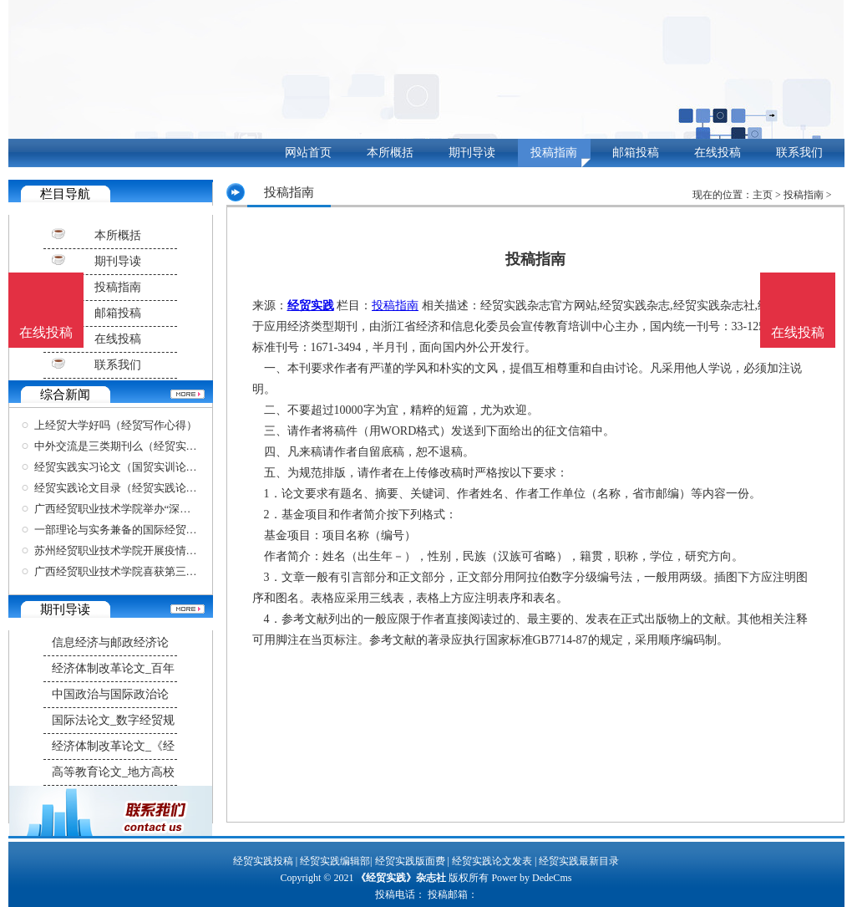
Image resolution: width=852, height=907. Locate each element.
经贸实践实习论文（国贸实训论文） (121, 467)
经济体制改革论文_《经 (113, 746)
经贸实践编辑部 (335, 861)
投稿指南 (553, 152)
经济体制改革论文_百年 (113, 668)
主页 (763, 195)
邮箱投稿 (635, 152)
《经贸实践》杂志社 (401, 878)
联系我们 (799, 152)
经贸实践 (310, 305)
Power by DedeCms (531, 878)
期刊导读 (472, 152)
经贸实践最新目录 (579, 861)
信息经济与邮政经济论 (110, 642)
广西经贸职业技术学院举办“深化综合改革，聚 (145, 508)
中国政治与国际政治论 (110, 694)
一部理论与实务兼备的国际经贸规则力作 (132, 529)
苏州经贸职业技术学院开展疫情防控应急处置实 (148, 550)
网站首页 (308, 152)
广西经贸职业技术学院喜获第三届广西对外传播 (148, 571)
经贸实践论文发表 (492, 861)
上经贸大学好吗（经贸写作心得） (115, 425)
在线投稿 (717, 152)
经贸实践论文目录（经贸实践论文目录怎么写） (148, 488)
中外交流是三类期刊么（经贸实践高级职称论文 (148, 446)
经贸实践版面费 (410, 861)
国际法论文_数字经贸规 (113, 720)
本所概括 (390, 152)
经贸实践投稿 (263, 861)
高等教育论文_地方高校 (113, 772)
